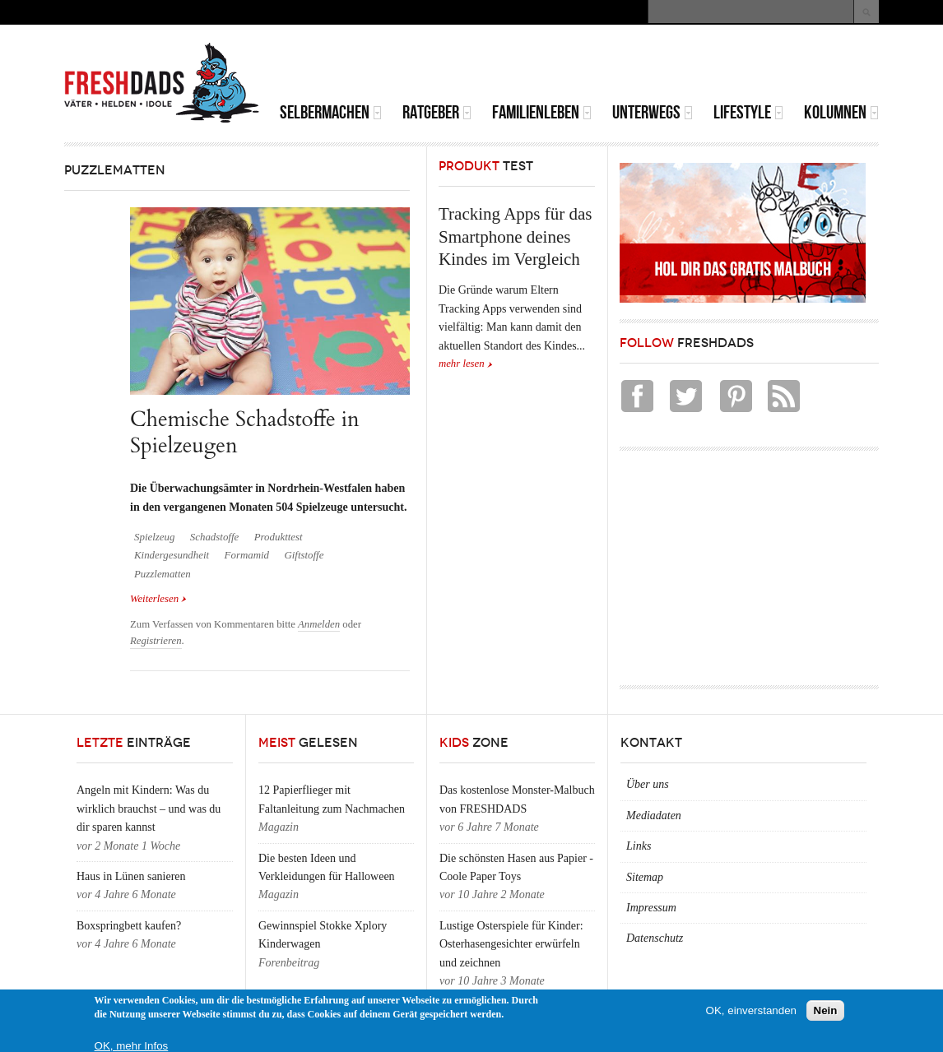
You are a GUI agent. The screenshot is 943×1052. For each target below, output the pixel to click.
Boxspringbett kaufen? (129, 926)
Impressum (651, 907)
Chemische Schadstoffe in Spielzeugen (245, 432)
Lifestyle (748, 112)
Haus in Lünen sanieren (131, 876)
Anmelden (319, 624)
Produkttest (278, 537)
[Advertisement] (686, 65)
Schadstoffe (214, 537)
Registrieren (156, 640)
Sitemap (644, 877)
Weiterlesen (158, 598)
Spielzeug (154, 537)
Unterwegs (652, 112)
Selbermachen (331, 112)
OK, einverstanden (751, 1010)
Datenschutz (654, 938)
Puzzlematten (162, 574)
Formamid (247, 555)
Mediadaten (653, 815)
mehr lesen (462, 363)
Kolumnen (841, 112)
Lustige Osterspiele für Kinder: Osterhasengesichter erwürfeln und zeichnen (511, 944)
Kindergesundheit (171, 555)
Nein (826, 1010)
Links (638, 846)
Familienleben (542, 112)
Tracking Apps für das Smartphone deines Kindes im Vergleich (515, 236)
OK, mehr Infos (132, 1046)
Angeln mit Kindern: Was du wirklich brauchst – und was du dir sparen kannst (149, 808)
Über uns (647, 784)
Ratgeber (437, 112)
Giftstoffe (303, 555)
